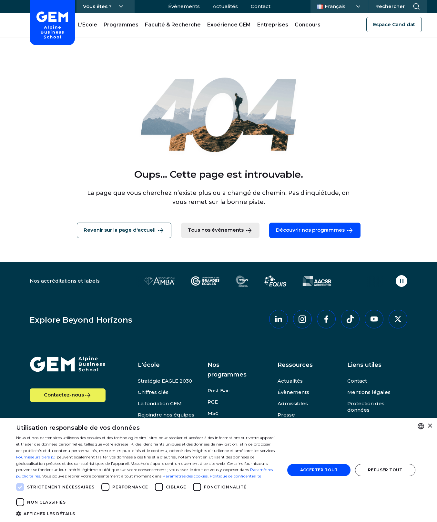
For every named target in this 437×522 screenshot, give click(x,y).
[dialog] (218, 470)
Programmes (121, 25)
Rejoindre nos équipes (166, 415)
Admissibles (293, 403)
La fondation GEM (160, 403)
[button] (146, 513)
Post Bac (219, 390)
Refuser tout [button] (385, 469)
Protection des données (365, 406)
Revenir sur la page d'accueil (124, 230)
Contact (260, 6)
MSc (213, 413)
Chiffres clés (153, 392)
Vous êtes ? (97, 6)
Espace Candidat (394, 24)
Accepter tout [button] (319, 469)
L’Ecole (87, 25)
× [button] (429, 426)
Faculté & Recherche (173, 25)
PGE (213, 402)
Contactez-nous (68, 395)
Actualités (225, 6)
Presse (286, 415)
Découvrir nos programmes (315, 230)
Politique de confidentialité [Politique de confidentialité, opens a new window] (235, 476)
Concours (307, 25)
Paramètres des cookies (185, 476)
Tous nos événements (220, 230)
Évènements (184, 6)
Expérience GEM (229, 25)
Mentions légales (369, 392)
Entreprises (272, 25)
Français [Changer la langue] (339, 5)
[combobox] (421, 426)
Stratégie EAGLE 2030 (165, 381)
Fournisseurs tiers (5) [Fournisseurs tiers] (36, 457)
